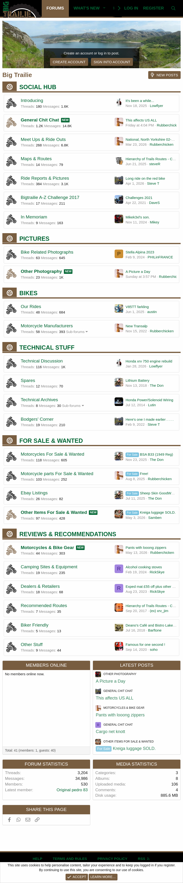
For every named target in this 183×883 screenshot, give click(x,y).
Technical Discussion (42, 360)
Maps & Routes (36, 158)
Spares (28, 380)
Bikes (28, 293)
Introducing (32, 100)
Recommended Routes (44, 605)
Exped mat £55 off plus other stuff (152, 586)
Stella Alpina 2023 (140, 252)
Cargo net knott (110, 731)
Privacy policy (112, 859)
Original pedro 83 (72, 790)
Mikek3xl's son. (138, 217)
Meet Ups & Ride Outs (43, 139)
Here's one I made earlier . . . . (149, 419)
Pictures (34, 238)
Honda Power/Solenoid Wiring (149, 400)
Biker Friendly (34, 624)
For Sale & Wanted (51, 440)
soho (154, 649)
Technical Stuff (46, 347)
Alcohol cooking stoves (144, 567)
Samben (155, 518)
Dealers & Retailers (40, 586)
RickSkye (157, 572)
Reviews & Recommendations (67, 534)
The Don (157, 385)
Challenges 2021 (139, 198)
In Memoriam (34, 216)
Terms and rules (70, 859)
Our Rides (31, 306)
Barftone (155, 630)
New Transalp (136, 326)
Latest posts (136, 665)
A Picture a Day (138, 272)
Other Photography (41, 271)
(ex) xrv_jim (159, 611)
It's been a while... (140, 101)
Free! (137, 474)
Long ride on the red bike (145, 178)
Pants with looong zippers (146, 547)
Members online (46, 665)
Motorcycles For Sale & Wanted (52, 454)
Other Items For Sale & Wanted (54, 512)
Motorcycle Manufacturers (47, 325)
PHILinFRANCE (160, 257)
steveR (154, 164)
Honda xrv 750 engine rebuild (149, 361)
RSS (144, 859)
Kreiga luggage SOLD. (151, 512)
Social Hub (37, 87)
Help (37, 859)
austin (152, 312)
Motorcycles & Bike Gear (47, 547)
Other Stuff (32, 644)
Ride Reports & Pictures (45, 178)
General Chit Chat (40, 119)
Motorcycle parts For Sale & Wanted (57, 473)
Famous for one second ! (145, 644)
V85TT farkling (137, 307)
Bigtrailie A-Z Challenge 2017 (50, 197)
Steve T (153, 183)
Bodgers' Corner (37, 419)
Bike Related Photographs (47, 252)
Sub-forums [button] (75, 332)
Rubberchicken (169, 125)
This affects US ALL (141, 120)
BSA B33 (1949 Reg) (149, 454)
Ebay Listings (34, 492)
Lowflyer (156, 106)
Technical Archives (39, 399)
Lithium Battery (137, 380)
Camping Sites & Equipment (49, 566)
